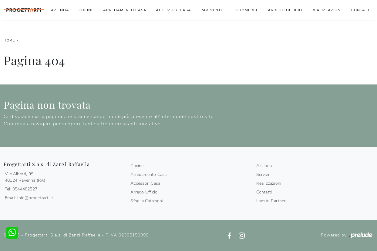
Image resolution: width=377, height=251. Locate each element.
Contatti (361, 10)
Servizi (262, 174)
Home (9, 40)
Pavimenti (211, 10)
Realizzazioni (326, 10)
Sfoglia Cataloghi (146, 201)
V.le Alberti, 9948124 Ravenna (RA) (25, 177)
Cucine (86, 10)
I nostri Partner (271, 201)
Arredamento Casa (124, 10)
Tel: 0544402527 (21, 189)
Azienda (60, 10)
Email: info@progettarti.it (29, 198)
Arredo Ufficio (285, 10)
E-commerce (244, 10)
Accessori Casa (173, 10)
